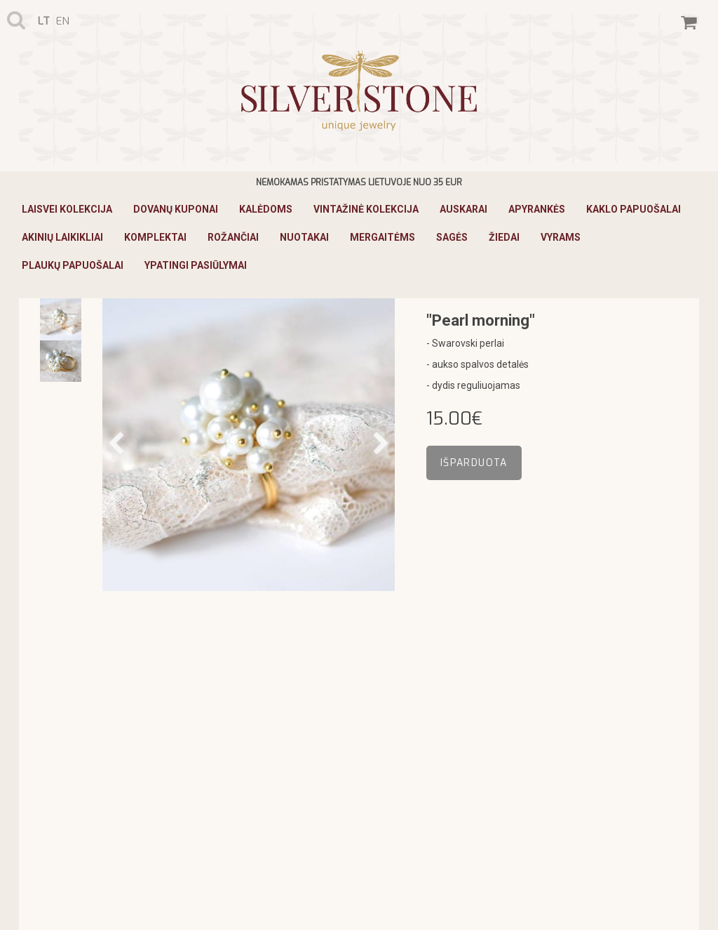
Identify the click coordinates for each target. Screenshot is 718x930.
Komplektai (155, 237)
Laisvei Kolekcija (67, 209)
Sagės (452, 237)
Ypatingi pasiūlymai (195, 265)
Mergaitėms (382, 237)
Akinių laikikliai (62, 237)
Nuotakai (304, 237)
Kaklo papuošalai (633, 209)
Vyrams (561, 237)
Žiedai (504, 237)
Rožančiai (233, 237)
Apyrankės (536, 209)
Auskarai (463, 209)
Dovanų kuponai (175, 209)
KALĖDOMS (265, 209)
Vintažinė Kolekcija (366, 209)
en (62, 21)
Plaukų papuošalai (72, 265)
